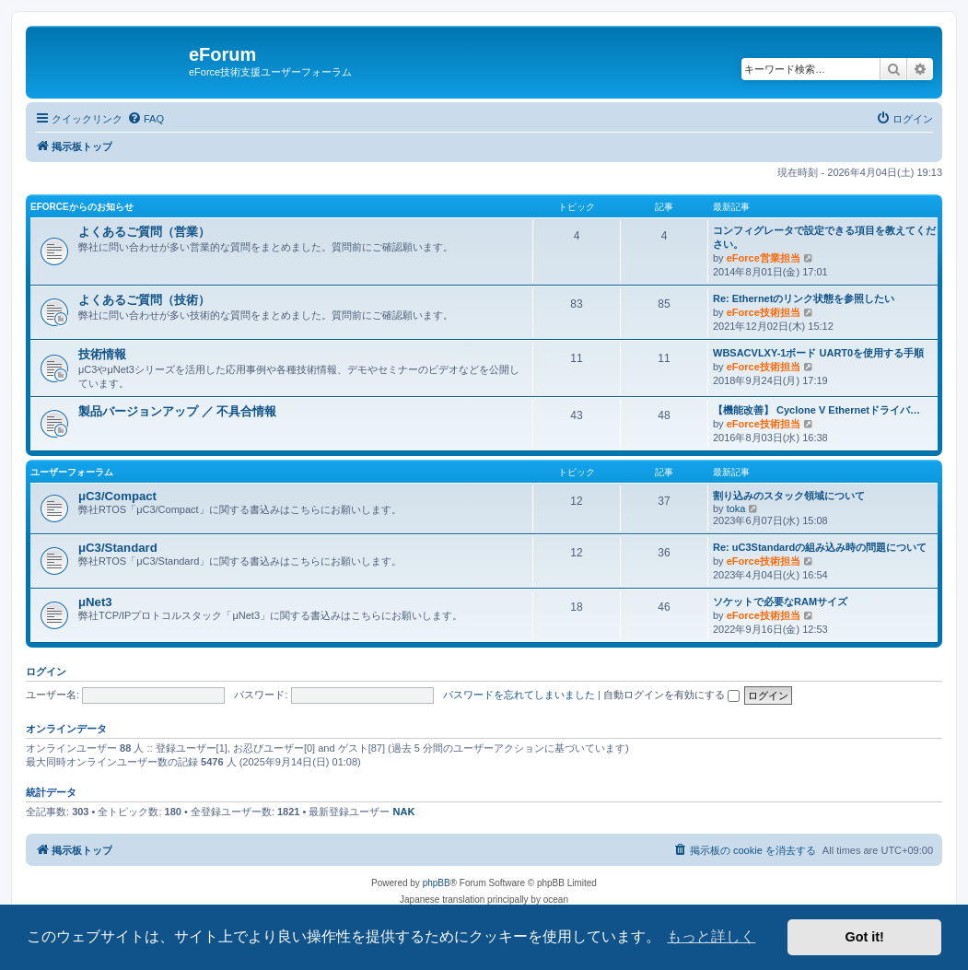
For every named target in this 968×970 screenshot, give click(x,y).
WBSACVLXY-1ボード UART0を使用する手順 (818, 352)
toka (736, 508)
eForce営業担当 (763, 257)
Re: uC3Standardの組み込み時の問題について (820, 547)
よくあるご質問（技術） (144, 300)
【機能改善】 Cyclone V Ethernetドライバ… (816, 409)
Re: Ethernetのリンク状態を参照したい (803, 298)
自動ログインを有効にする (671, 694)
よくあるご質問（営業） (144, 232)
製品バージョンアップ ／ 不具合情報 (177, 411)
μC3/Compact (117, 496)
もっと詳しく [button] (711, 936)
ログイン (46, 671)
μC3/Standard (117, 548)
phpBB (436, 883)
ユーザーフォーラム (71, 472)
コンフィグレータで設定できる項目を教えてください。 (824, 237)
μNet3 (95, 602)
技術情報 (102, 354)
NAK (404, 811)
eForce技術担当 (763, 312)
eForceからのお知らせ (82, 207)
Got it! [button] (865, 936)
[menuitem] (145, 119)
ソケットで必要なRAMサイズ (780, 601)
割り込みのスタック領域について (789, 495)
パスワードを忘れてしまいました (519, 694)
